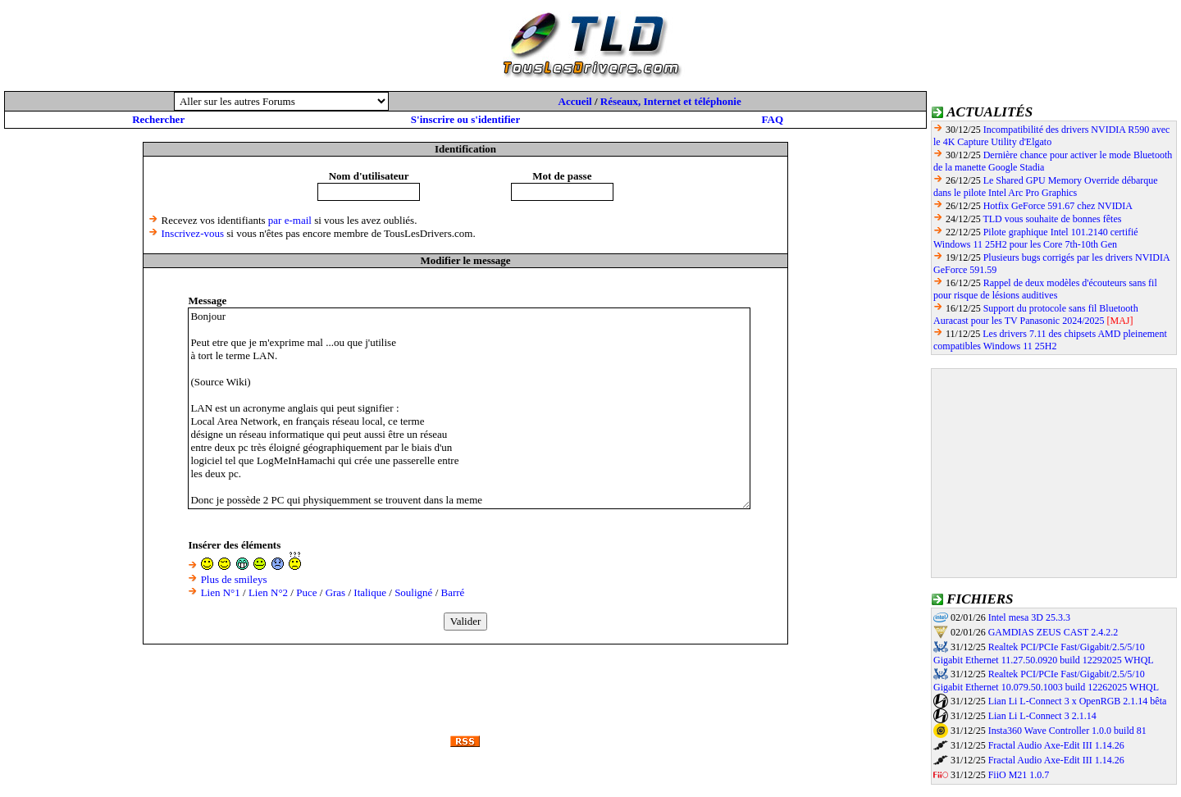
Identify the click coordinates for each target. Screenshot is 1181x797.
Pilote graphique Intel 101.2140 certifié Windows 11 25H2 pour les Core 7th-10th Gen (1035, 238)
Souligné (413, 592)
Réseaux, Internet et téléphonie (670, 101)
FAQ (772, 119)
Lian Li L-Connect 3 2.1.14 (1042, 716)
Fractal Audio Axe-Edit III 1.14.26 (1056, 745)
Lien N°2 (268, 592)
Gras (336, 592)
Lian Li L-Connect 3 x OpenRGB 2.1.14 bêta (1077, 701)
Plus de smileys (234, 579)
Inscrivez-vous (193, 233)
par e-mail (290, 220)
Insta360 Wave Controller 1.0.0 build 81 (1067, 730)
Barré (453, 592)
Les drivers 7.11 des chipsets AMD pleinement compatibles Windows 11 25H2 (1050, 340)
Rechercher (158, 119)
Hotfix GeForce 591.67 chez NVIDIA (1058, 206)
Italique (369, 592)
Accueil (575, 101)
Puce (306, 592)
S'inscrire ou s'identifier (465, 119)
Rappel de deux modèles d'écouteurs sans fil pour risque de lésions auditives (1045, 289)
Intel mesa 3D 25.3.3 (1029, 617)
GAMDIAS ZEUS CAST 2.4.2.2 (1053, 632)
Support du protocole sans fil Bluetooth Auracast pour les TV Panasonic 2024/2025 (1035, 314)
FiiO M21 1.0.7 (1019, 775)
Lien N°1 (220, 592)
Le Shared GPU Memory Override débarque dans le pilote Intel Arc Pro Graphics (1045, 186)
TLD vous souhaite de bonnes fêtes (1052, 219)
